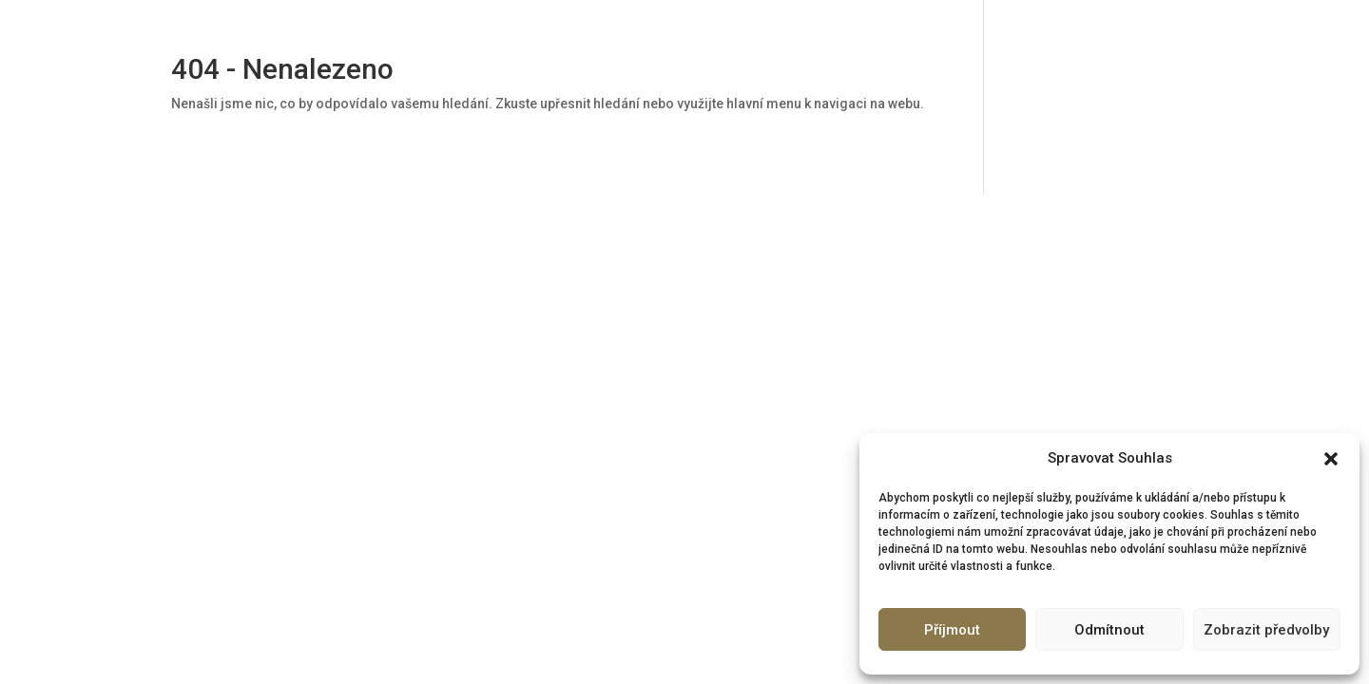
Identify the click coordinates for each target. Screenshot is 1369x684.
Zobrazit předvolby (1266, 629)
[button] (1330, 458)
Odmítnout (1109, 629)
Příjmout (952, 629)
